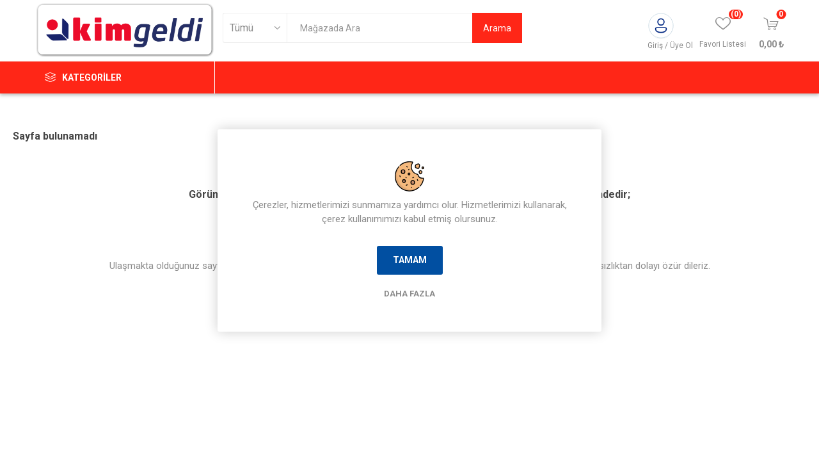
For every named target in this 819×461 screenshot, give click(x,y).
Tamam (410, 260)
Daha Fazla (409, 293)
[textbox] (379, 28)
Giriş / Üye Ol (670, 45)
